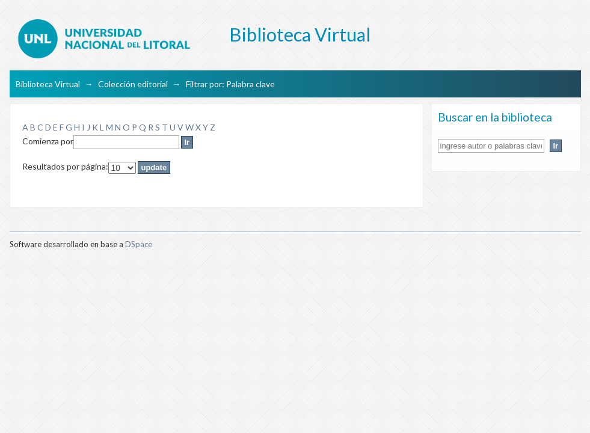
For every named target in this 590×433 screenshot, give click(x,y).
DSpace (138, 244)
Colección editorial (133, 84)
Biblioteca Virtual (48, 84)
